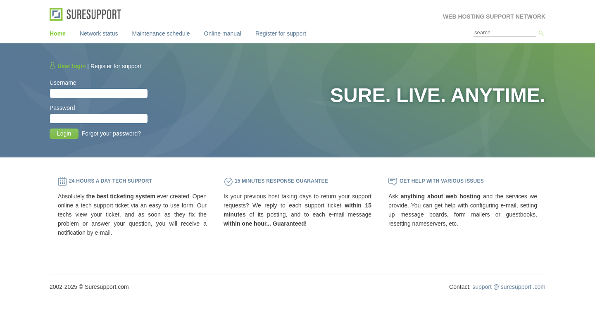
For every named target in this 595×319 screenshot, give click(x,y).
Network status (99, 33)
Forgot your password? (111, 133)
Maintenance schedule (161, 33)
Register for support (280, 33)
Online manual (222, 33)
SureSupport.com (88, 14)
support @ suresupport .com (508, 286)
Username (63, 82)
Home (58, 33)
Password (62, 108)
